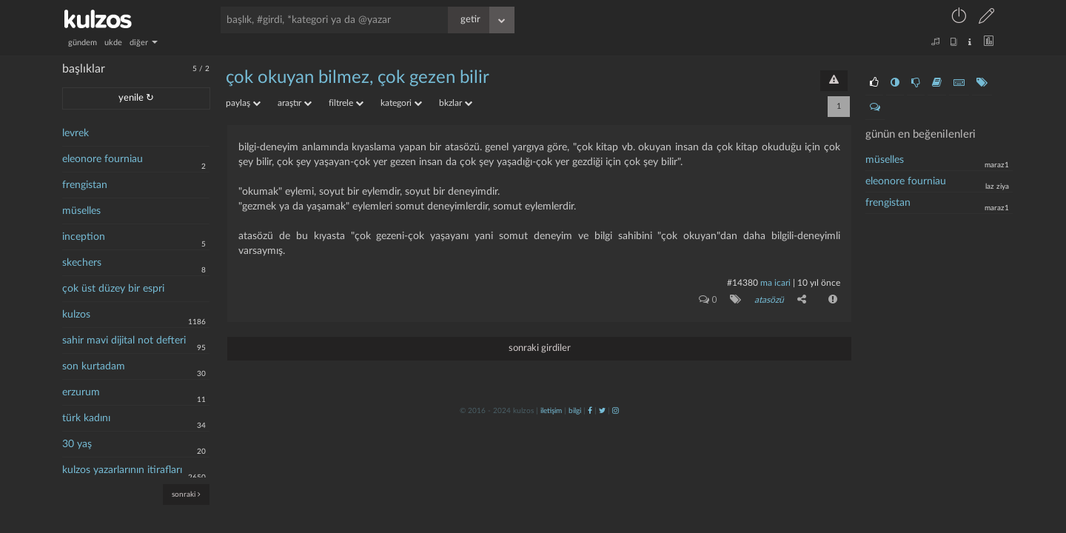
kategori (401, 102)
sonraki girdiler (540, 348)
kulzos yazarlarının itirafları (122, 470)
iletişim (551, 411)
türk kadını (86, 418)
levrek (75, 133)
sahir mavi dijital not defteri (124, 340)
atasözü (769, 299)
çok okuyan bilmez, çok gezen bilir (357, 78)
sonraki (186, 494)
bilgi (575, 411)
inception (83, 237)
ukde (113, 42)
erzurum (81, 392)
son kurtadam (93, 366)
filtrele (346, 102)
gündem (82, 42)
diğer (144, 42)
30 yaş (77, 444)
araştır (295, 102)
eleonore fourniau (102, 159)
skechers (81, 263)
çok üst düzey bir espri (113, 289)
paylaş (243, 102)
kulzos (76, 314)
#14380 (742, 282)
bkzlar (455, 102)
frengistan (84, 185)
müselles (81, 211)
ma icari (775, 282)
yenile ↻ (136, 98)
